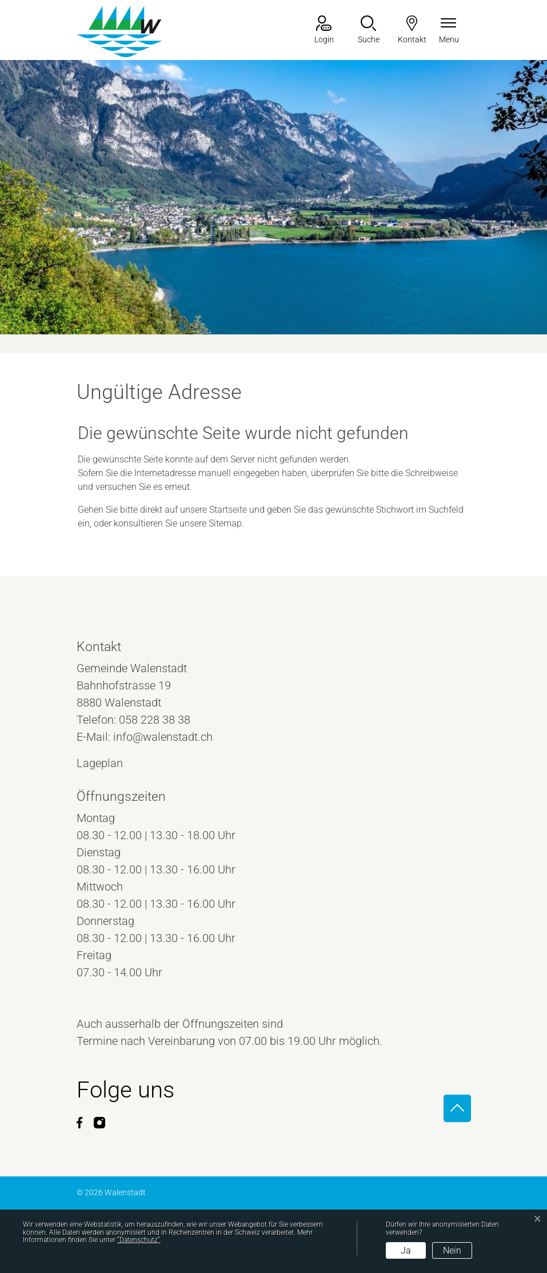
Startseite (228, 509)
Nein (452, 1250)
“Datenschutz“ (138, 1240)
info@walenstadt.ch (163, 737)
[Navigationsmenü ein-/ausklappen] (449, 30)
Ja (406, 1250)
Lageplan (110, 763)
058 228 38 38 (154, 720)
